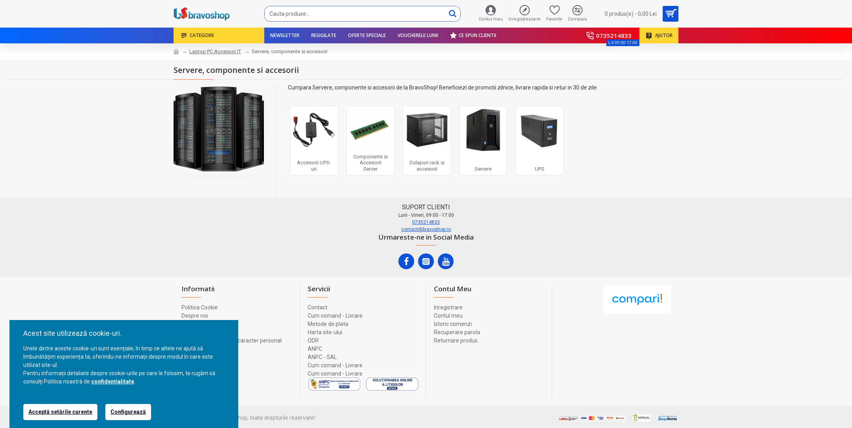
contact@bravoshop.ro (426, 229)
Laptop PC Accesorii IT (215, 51)
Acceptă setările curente (60, 412)
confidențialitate (112, 381)
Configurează (128, 412)
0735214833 (426, 222)
